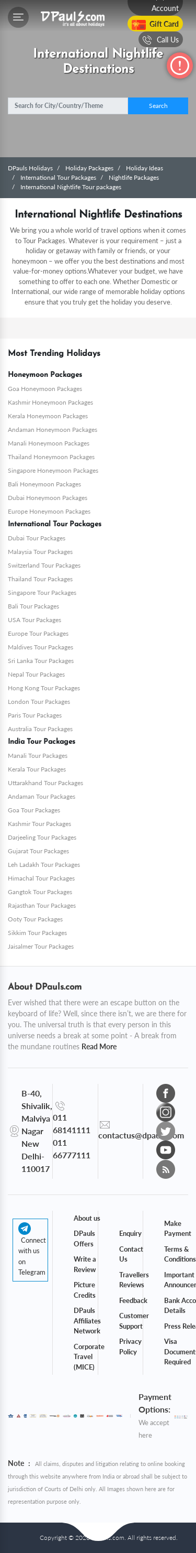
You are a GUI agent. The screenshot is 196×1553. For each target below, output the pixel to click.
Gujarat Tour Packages (38, 851)
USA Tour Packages (34, 620)
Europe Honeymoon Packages (49, 511)
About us (87, 1218)
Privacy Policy (130, 1346)
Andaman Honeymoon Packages (52, 429)
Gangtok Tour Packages (40, 892)
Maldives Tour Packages (40, 647)
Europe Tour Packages (38, 633)
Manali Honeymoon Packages (48, 443)
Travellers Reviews (134, 1279)
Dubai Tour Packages (36, 538)
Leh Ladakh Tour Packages (44, 864)
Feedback (133, 1300)
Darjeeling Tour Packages (42, 837)
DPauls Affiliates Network (87, 1320)
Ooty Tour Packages (35, 919)
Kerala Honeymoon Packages (48, 416)
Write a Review (85, 1264)
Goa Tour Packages (34, 810)
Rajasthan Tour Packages (42, 905)
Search (158, 106)
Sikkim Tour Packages (37, 933)
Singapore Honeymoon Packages (53, 470)
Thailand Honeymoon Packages (51, 457)
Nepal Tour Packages (36, 674)
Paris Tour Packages (35, 715)
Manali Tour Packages (37, 755)
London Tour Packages (39, 701)
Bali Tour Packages (33, 606)
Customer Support (134, 1320)
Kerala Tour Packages (37, 769)
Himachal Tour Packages (41, 878)
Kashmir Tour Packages (39, 824)
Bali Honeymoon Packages (44, 484)
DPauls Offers (84, 1238)
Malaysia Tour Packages (40, 552)
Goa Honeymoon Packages (45, 389)
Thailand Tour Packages (40, 579)
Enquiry (130, 1233)
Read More (99, 1046)
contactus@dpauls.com (141, 1135)
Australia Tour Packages (40, 729)
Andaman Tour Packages (41, 796)
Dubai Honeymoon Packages (47, 498)
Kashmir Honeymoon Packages (50, 402)
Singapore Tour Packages (42, 592)
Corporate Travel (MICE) (89, 1356)
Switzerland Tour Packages (44, 565)
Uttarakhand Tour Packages (45, 783)
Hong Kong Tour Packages (44, 688)
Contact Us (131, 1254)
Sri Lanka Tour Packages (41, 661)
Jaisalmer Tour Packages (41, 946)
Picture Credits (85, 1289)
